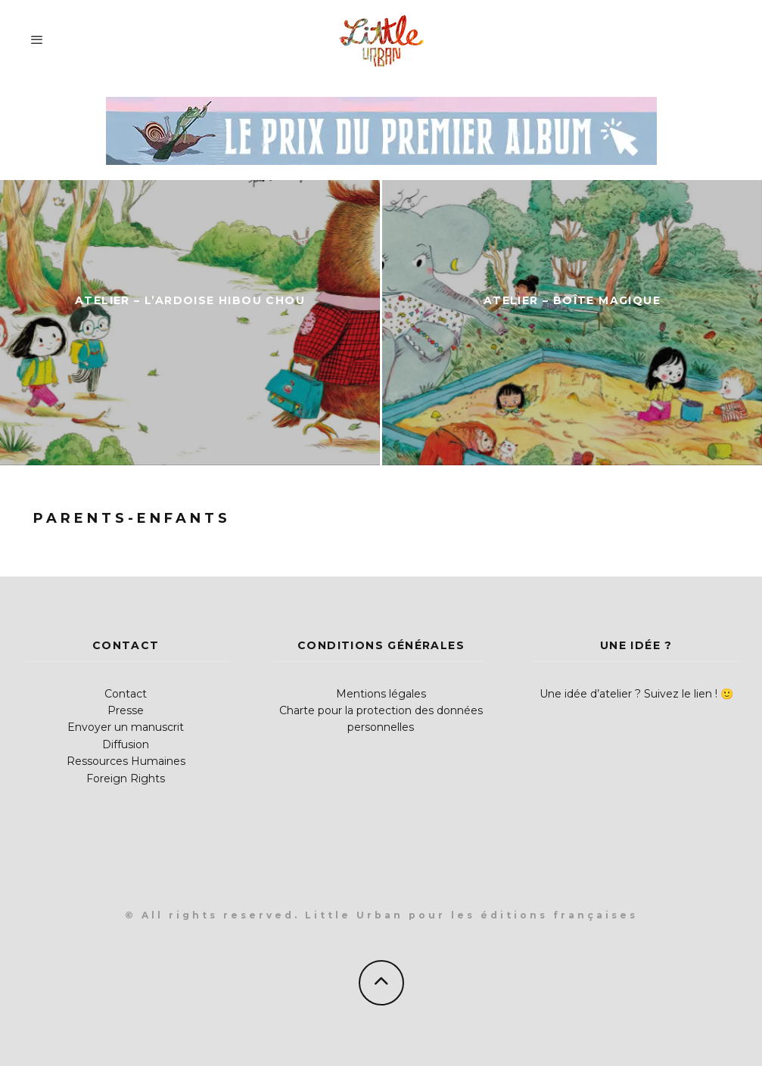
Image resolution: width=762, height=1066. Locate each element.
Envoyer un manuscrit (125, 727)
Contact (125, 694)
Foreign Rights (125, 778)
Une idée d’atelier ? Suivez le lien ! (628, 694)
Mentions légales (381, 694)
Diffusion (125, 744)
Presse (125, 710)
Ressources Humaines (126, 761)
